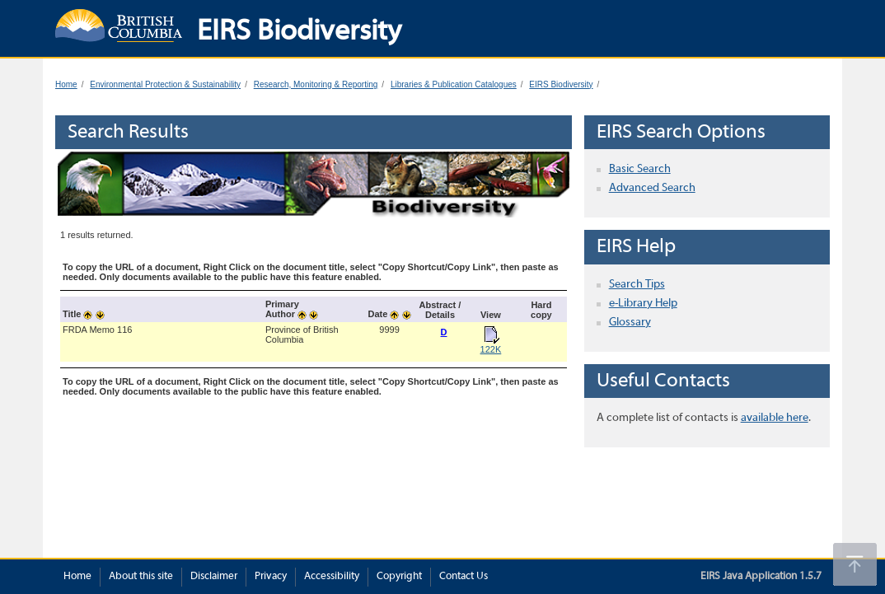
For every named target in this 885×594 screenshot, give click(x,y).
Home (66, 84)
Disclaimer (213, 576)
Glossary (630, 322)
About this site (141, 576)
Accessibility (331, 576)
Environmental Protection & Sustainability (165, 84)
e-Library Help (643, 303)
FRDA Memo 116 (97, 329)
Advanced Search (652, 188)
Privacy (271, 576)
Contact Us (463, 576)
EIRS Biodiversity (560, 84)
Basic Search (640, 169)
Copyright (399, 576)
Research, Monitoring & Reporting (316, 84)
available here (774, 418)
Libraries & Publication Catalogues (454, 84)
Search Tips (637, 284)
